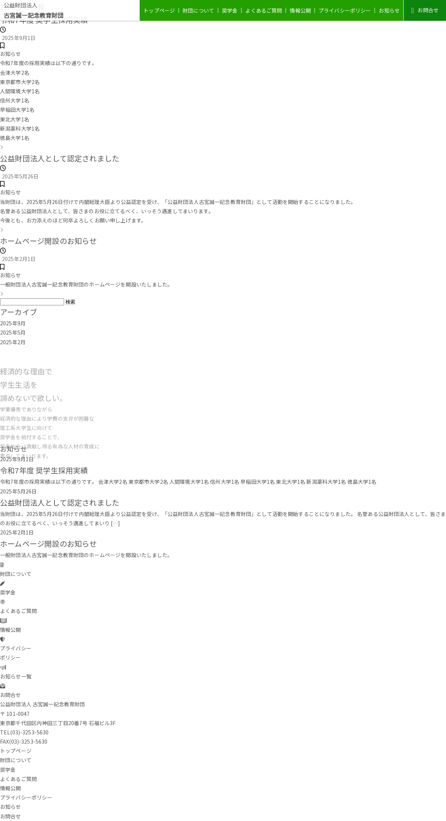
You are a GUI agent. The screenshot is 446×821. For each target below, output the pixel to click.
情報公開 (300, 10)
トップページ (159, 10)
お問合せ (425, 10)
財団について (198, 10)
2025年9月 (13, 323)
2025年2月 (13, 342)
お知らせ (389, 10)
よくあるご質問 (263, 10)
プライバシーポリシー (345, 10)
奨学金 (229, 10)
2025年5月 (13, 332)
